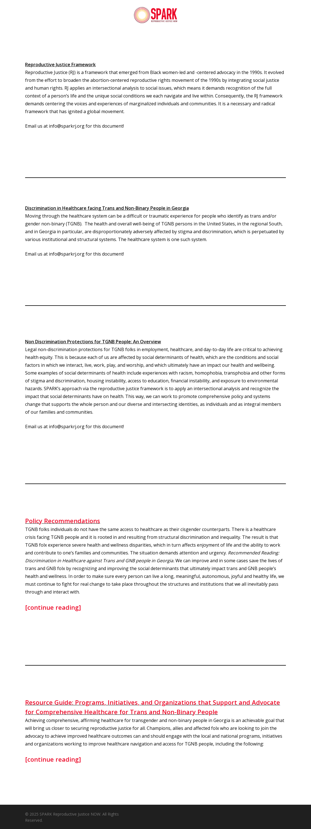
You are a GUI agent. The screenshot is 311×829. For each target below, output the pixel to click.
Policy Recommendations (62, 520)
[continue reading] (53, 607)
